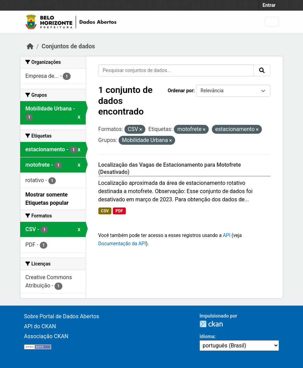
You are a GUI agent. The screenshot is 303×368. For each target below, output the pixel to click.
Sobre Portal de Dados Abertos (61, 316)
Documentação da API (122, 243)
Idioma (206, 336)
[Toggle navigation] (272, 22)
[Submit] (261, 70)
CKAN (211, 324)
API (226, 235)
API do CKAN (40, 326)
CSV (105, 211)
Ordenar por (180, 90)
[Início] (30, 46)
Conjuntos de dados (68, 46)
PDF (119, 211)
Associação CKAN (46, 336)
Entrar (269, 5)
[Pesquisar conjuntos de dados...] (176, 70)
